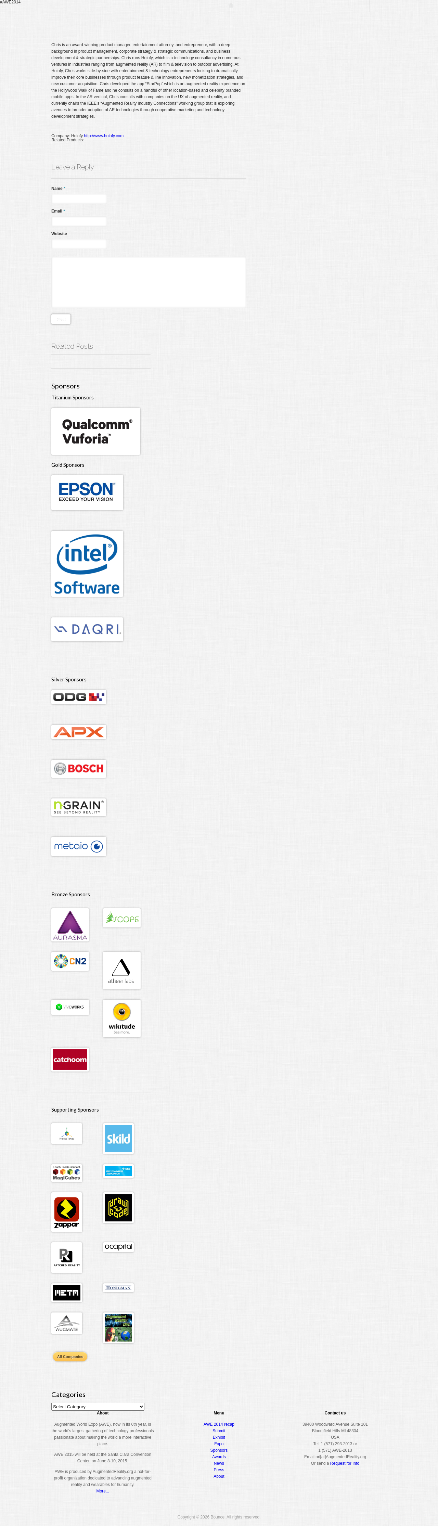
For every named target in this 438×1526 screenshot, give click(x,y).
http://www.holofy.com (104, 135)
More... (102, 1491)
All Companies (70, 1357)
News (219, 1463)
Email (58, 211)
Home (230, 18)
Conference (283, 18)
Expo (310, 18)
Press (219, 1469)
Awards (333, 18)
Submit (218, 1430)
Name (58, 188)
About (358, 18)
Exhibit (219, 1437)
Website (59, 233)
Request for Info (344, 1463)
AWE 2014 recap (219, 1424)
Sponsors (219, 1450)
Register (252, 18)
